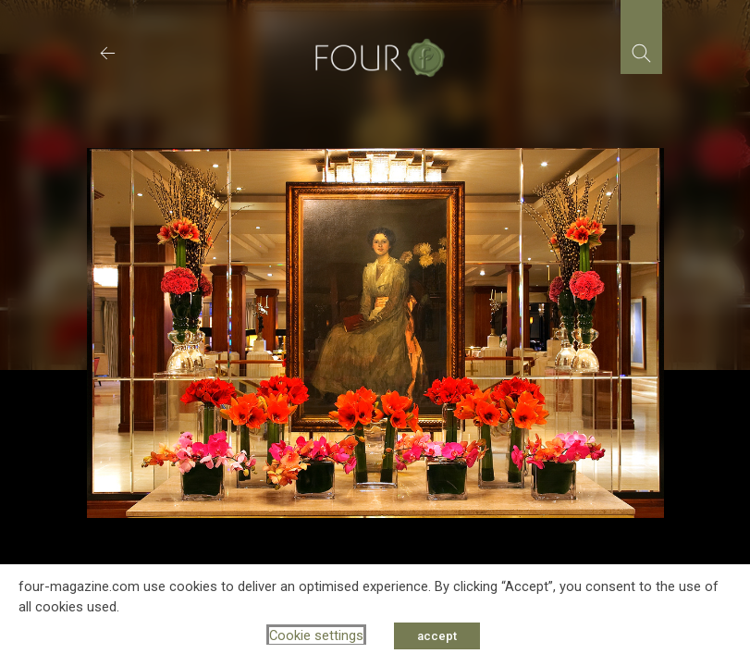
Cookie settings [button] (316, 635)
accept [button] (437, 636)
